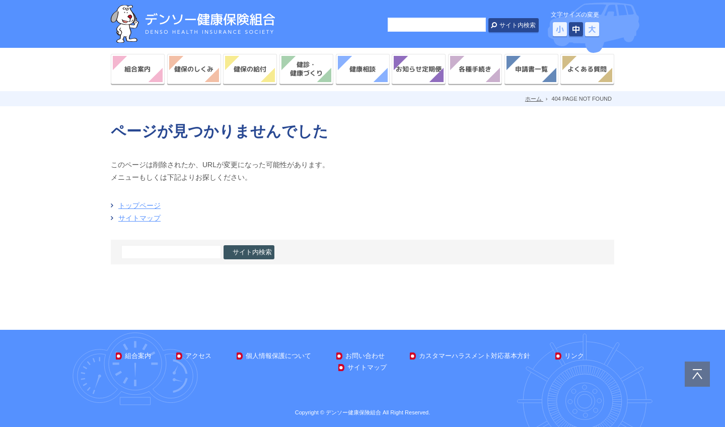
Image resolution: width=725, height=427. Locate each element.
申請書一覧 (531, 69)
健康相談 (362, 69)
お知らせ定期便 (419, 69)
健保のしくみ (193, 69)
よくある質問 (587, 69)
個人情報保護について (278, 356)
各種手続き (475, 69)
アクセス (198, 356)
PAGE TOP (697, 374)
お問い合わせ (365, 356)
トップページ (139, 205)
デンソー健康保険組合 (193, 24)
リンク (574, 356)
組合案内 (137, 69)
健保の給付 (250, 69)
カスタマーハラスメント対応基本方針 (474, 356)
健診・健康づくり (306, 69)
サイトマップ (139, 218)
